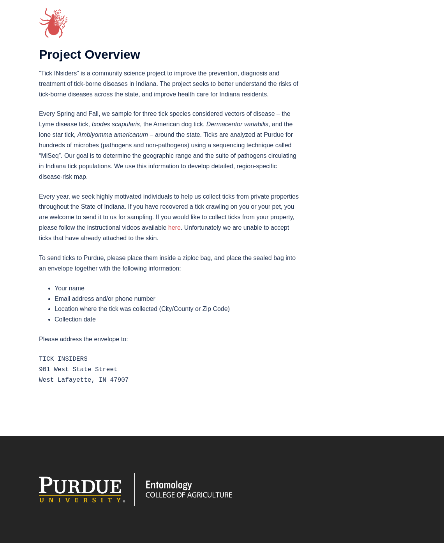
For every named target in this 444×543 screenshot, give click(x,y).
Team (218, 20)
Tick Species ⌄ (261, 20)
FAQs (178, 31)
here (174, 227)
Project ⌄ (184, 20)
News (376, 20)
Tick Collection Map (325, 20)
